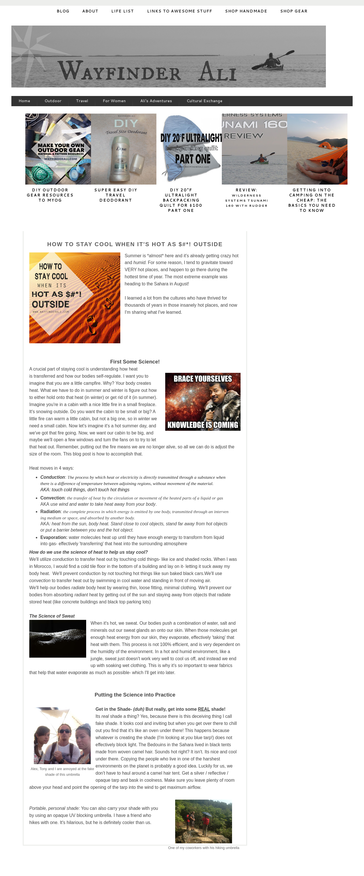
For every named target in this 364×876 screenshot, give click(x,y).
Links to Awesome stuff (179, 11)
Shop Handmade (246, 11)
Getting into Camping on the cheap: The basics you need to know (312, 200)
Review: (246, 197)
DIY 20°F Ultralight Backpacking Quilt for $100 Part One (181, 200)
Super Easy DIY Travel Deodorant (115, 195)
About (90, 11)
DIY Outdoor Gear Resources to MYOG (50, 195)
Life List (122, 11)
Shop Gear (293, 11)
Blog (63, 11)
